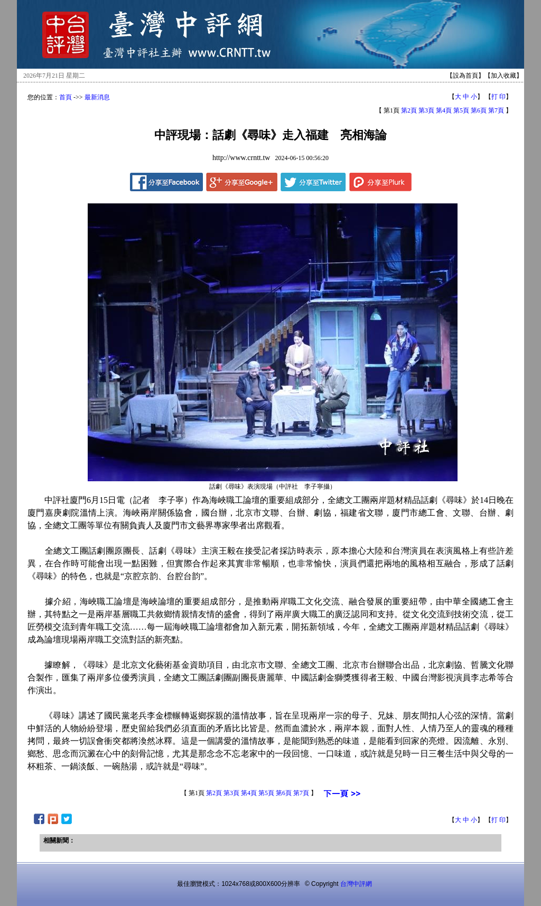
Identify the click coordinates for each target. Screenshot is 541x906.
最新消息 (97, 97)
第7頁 (496, 110)
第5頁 (461, 110)
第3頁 (426, 110)
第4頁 (444, 110)
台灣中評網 (356, 884)
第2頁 (409, 110)
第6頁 (479, 110)
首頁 (65, 97)
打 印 (498, 96)
